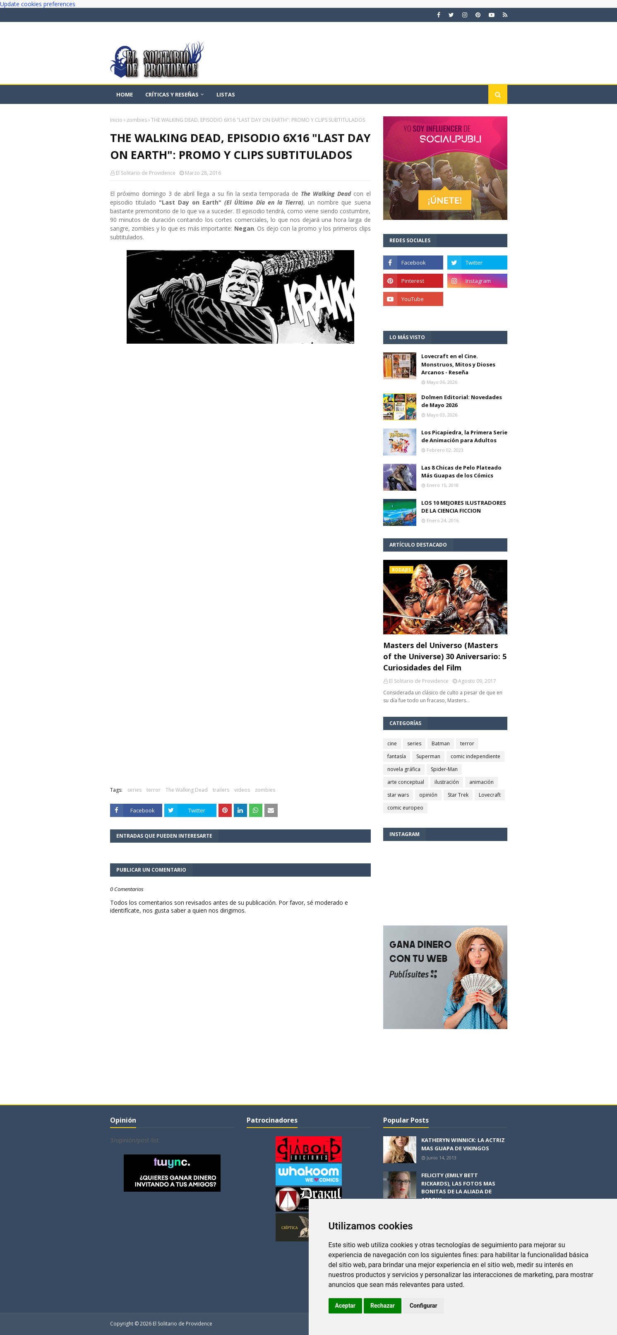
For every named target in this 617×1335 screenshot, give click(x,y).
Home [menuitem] (124, 94)
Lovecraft (490, 794)
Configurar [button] (423, 1305)
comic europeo (405, 807)
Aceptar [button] (345, 1305)
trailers (221, 789)
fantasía (396, 756)
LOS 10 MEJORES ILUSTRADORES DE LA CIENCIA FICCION (463, 507)
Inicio (116, 119)
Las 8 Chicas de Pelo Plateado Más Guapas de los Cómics (461, 472)
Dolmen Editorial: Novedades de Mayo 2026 (461, 401)
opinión (428, 794)
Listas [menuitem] (225, 94)
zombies (137, 119)
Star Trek (458, 794)
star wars (398, 794)
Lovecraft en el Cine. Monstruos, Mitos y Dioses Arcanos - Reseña (458, 364)
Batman (441, 743)
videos (242, 789)
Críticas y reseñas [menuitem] (172, 94)
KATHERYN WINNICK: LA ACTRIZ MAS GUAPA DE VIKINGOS (463, 1144)
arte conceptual (405, 782)
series (134, 789)
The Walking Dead (187, 789)
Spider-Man (444, 769)
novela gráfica (403, 769)
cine (392, 743)
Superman (428, 756)
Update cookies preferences (37, 4)
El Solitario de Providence (145, 172)
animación (481, 782)
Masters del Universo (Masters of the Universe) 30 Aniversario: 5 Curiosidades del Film (445, 656)
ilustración (447, 782)
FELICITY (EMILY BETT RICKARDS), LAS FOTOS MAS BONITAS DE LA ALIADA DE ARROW (458, 1187)
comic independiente (475, 756)
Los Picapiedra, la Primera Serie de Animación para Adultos (464, 436)
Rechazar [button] (382, 1305)
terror (153, 789)
